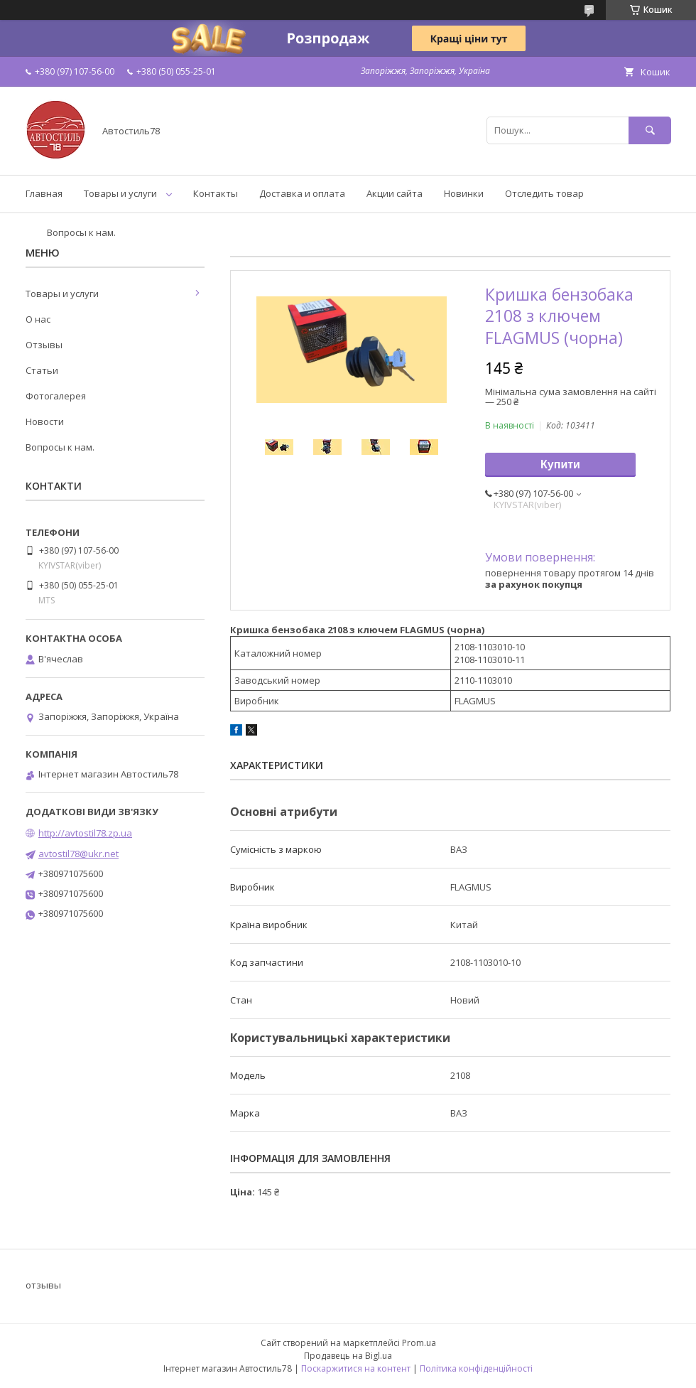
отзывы (43, 1285)
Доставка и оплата (302, 193)
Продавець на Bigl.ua (348, 1356)
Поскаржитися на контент (355, 1368)
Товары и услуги (120, 193)
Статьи (42, 370)
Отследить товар (544, 193)
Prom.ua (419, 1343)
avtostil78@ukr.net (78, 853)
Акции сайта (394, 193)
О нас (38, 319)
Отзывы (44, 344)
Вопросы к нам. (81, 232)
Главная (44, 193)
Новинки (464, 193)
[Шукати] (650, 130)
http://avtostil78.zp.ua (85, 833)
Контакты (215, 193)
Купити (560, 464)
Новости (45, 421)
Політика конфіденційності (476, 1368)
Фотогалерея (56, 395)
